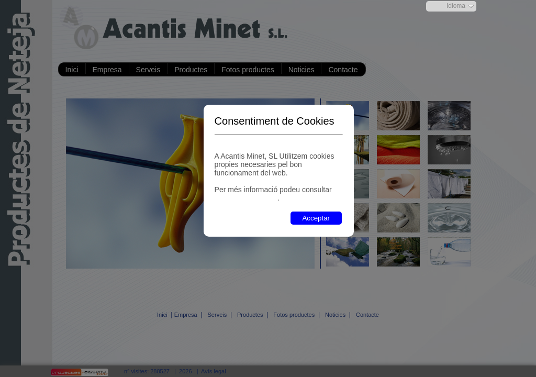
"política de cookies (246, 198)
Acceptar (316, 218)
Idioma (455, 5)
